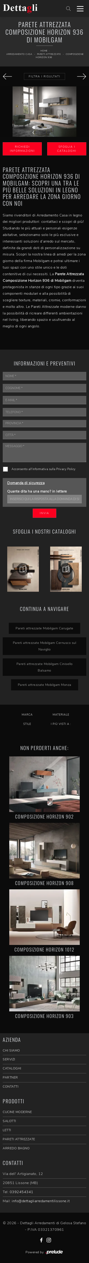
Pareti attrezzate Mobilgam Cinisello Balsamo (44, 667)
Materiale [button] (61, 714)
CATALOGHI (12, 1068)
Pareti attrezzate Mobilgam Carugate (44, 628)
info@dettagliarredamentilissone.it (41, 1201)
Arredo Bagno (16, 1148)
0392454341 (21, 1191)
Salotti (9, 1121)
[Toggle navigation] (80, 8)
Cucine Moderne (17, 1112)
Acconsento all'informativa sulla (44, 469)
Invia (44, 513)
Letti (7, 1130)
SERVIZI (9, 1059)
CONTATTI (10, 1086)
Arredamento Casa (19, 54)
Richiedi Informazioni (22, 149)
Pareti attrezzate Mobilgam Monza (44, 684)
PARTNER (10, 1077)
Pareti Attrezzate (49, 54)
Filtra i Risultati (44, 76)
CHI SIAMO (11, 1050)
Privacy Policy (66, 469)
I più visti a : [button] (61, 724)
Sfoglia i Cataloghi (66, 149)
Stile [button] (27, 724)
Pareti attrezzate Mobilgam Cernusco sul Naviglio (44, 646)
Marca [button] (27, 714)
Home (44, 50)
